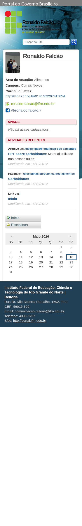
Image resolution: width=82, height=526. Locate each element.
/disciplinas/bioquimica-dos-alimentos (50, 148)
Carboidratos (18, 179)
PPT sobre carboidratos (27, 154)
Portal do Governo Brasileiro (30, 3)
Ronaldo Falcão (38, 22)
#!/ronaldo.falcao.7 (26, 110)
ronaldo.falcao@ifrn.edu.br (32, 104)
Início (12, 199)
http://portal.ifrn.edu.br (29, 320)
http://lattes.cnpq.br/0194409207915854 (35, 96)
